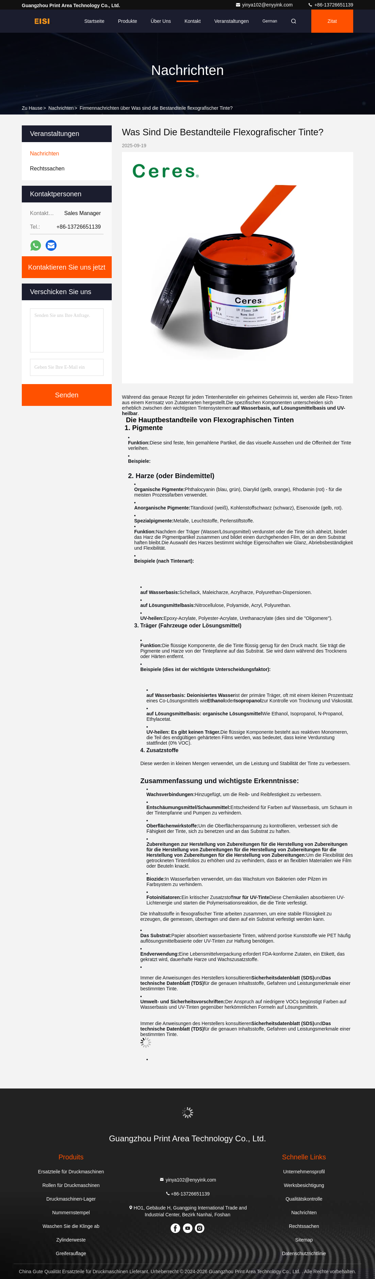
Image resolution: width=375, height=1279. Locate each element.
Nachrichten (61, 108)
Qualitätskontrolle (303, 1199)
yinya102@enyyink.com (264, 4)
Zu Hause (32, 108)
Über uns (161, 21)
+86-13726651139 (330, 4)
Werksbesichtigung (304, 1185)
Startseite (94, 21)
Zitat (332, 21)
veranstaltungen (231, 21)
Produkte (127, 21)
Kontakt (193, 21)
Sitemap (304, 1240)
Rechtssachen (304, 1226)
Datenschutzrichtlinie (304, 1253)
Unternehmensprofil (304, 1171)
